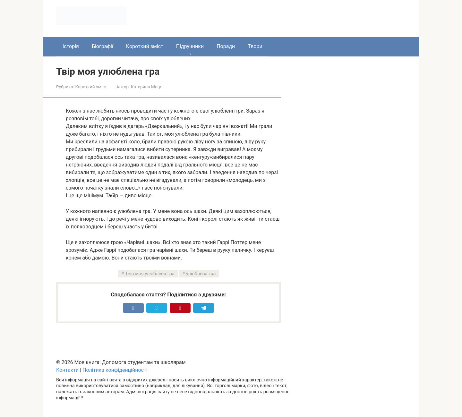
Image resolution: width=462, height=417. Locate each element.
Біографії (102, 46)
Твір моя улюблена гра (150, 274)
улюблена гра (201, 274)
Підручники (190, 46)
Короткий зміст (144, 46)
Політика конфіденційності (114, 370)
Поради (226, 46)
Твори (255, 46)
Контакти (67, 370)
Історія (71, 46)
